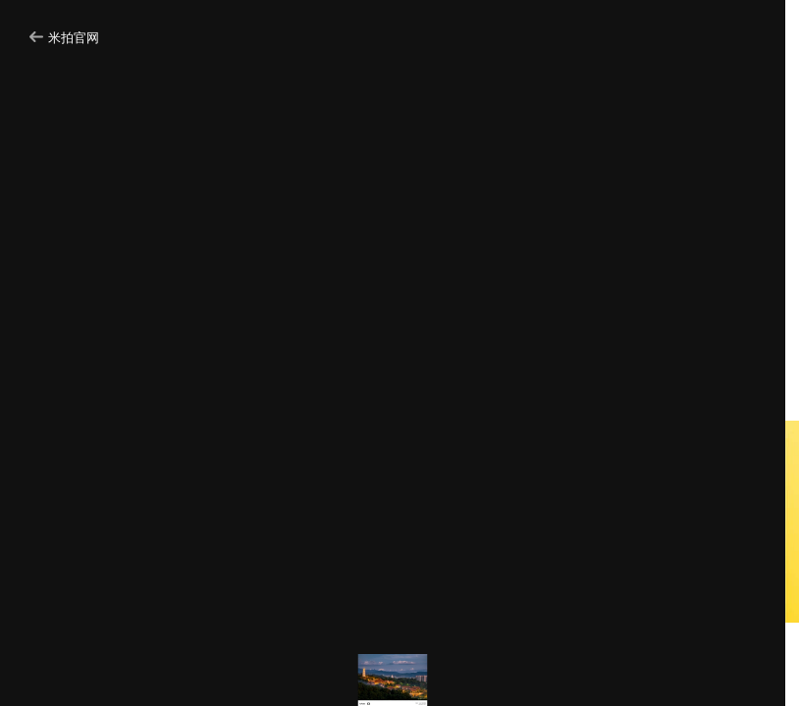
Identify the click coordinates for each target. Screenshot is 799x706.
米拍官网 (64, 37)
